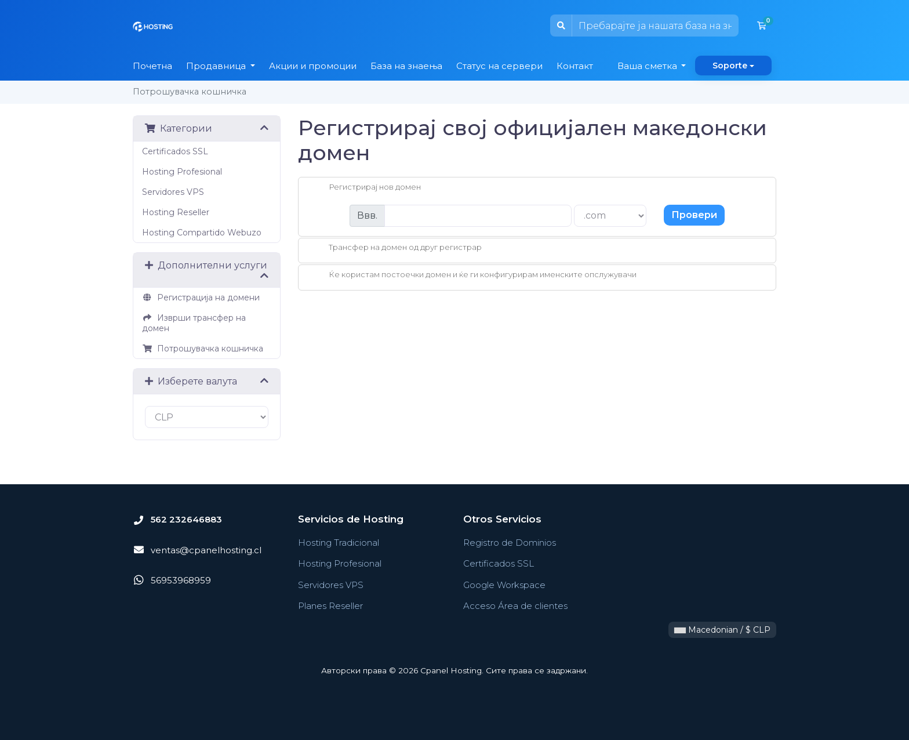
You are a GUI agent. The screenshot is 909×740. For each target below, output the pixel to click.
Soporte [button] (729, 65)
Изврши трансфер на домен (194, 323)
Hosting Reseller (175, 212)
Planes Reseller (330, 605)
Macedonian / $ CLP (722, 630)
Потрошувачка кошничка (202, 348)
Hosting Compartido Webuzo (201, 232)
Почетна (152, 65)
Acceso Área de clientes (515, 605)
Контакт (575, 65)
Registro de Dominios (509, 542)
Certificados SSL (175, 151)
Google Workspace (504, 584)
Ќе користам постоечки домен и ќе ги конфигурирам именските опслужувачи (473, 275)
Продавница (217, 65)
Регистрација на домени (201, 297)
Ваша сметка (648, 65)
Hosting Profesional (182, 171)
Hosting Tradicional (338, 542)
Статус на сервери (499, 65)
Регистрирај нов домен (365, 188)
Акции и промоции (313, 65)
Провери (694, 214)
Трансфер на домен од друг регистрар (396, 248)
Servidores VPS (173, 192)
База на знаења (406, 65)
